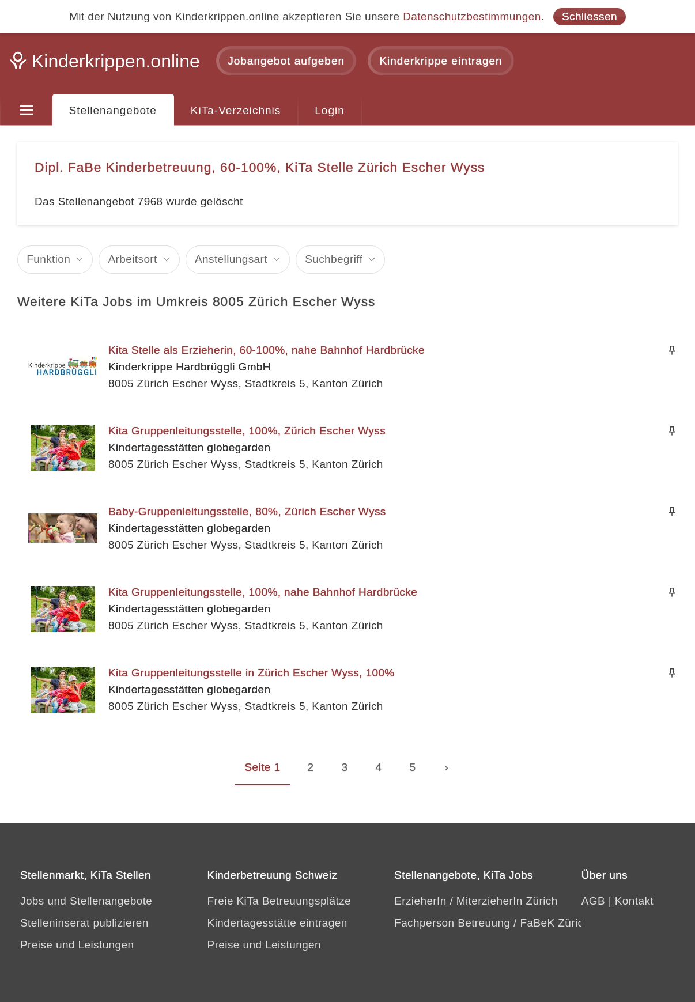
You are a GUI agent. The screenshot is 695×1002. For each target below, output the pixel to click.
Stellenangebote (113, 110)
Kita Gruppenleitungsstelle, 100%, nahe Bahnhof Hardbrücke (262, 592)
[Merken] (672, 350)
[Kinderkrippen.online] (107, 64)
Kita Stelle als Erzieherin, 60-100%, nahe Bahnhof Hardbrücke (266, 350)
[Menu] (26, 110)
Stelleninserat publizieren (84, 923)
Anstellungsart (231, 259)
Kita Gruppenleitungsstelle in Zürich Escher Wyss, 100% (251, 673)
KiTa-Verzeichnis (236, 110)
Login (330, 110)
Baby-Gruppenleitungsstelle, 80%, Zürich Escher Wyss (247, 511)
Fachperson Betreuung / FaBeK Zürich (492, 923)
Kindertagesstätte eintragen (277, 923)
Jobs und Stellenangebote (86, 901)
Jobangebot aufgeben (286, 61)
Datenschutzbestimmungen (472, 16)
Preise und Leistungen (77, 945)
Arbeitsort (132, 259)
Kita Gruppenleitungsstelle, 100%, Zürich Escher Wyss (247, 431)
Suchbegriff (333, 259)
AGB (593, 901)
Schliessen (589, 16)
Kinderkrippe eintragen (440, 61)
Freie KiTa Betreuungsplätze (279, 901)
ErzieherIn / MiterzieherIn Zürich (476, 901)
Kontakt (634, 901)
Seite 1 (263, 767)
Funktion (48, 259)
